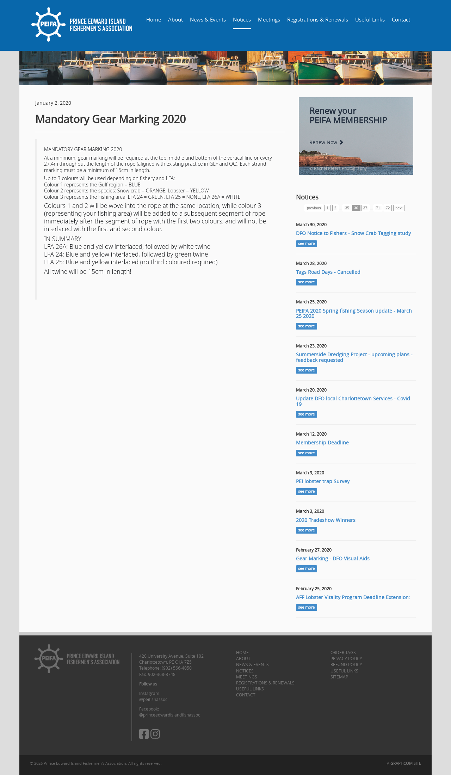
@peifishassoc (153, 699)
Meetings (269, 19)
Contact (401, 19)
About (175, 19)
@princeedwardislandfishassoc (169, 715)
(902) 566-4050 (177, 668)
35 (347, 208)
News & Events (208, 19)
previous (314, 208)
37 (365, 208)
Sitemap (339, 676)
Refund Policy (346, 664)
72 (388, 208)
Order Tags (343, 652)
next (398, 208)
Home (153, 19)
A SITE (404, 763)
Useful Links (370, 19)
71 (378, 208)
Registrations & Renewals (317, 19)
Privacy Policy (346, 658)
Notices (242, 19)
